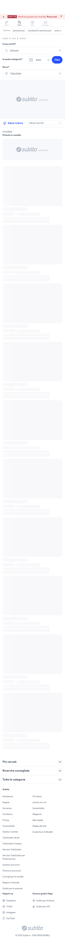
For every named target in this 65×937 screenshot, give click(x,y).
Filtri (57, 59)
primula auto (19, 30)
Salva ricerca (13, 123)
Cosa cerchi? (9, 44)
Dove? (6, 67)
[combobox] (33, 50)
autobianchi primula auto (39, 30)
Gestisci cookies (10, 831)
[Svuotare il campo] (60, 50)
